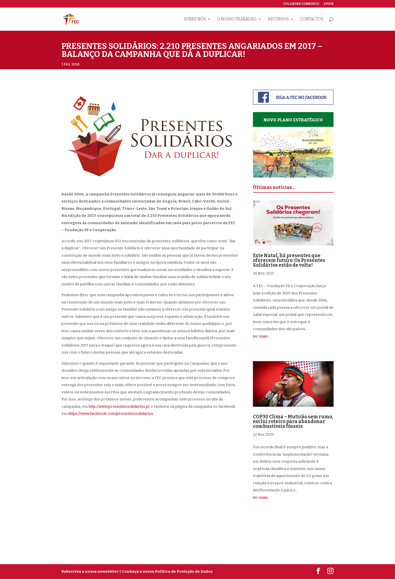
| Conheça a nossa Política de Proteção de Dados (166, 571)
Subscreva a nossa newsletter (90, 571)
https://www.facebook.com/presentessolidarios (110, 413)
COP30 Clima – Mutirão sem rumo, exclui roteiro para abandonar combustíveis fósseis (293, 421)
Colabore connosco (301, 4)
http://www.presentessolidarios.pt (119, 406)
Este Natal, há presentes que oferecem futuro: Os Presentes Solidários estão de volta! (289, 260)
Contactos (311, 19)
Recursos (278, 19)
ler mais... (261, 336)
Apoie (328, 4)
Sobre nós (195, 19)
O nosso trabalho (236, 19)
